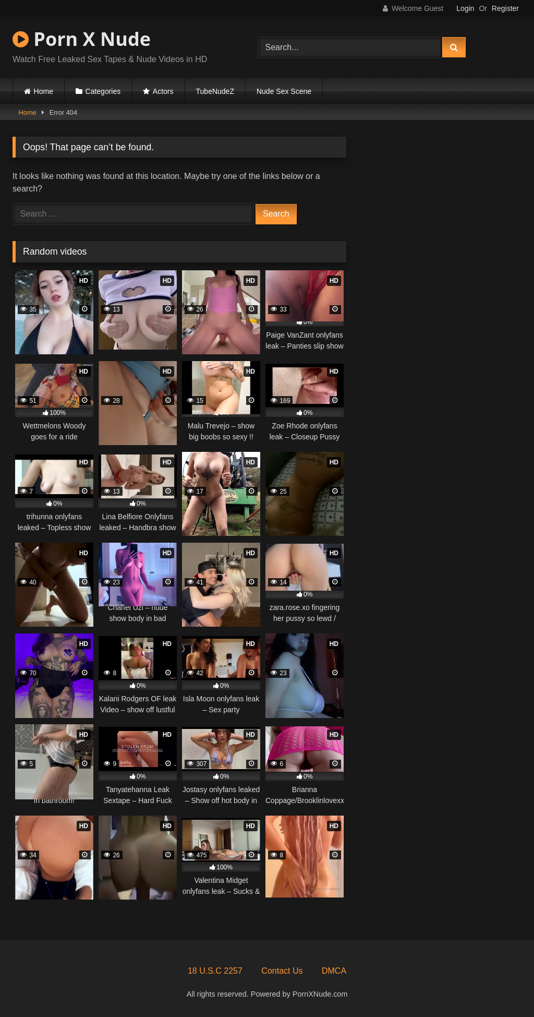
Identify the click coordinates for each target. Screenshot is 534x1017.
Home (43, 91)
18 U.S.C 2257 (215, 970)
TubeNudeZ (215, 91)
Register (505, 8)
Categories (103, 91)
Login (465, 8)
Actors (163, 91)
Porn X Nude (82, 39)
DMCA (334, 970)
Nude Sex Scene (284, 91)
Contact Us (281, 970)
